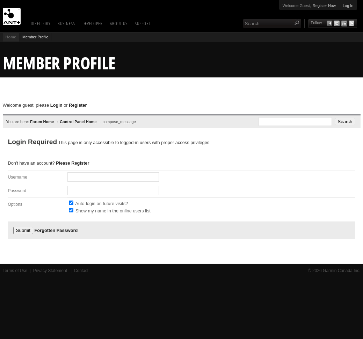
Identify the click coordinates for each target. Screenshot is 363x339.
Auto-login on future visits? (101, 203)
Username (17, 177)
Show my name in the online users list (113, 210)
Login (56, 105)
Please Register (72, 163)
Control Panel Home (78, 122)
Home (11, 37)
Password (17, 190)
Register (78, 105)
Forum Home (42, 122)
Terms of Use (15, 270)
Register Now (324, 5)
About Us (119, 23)
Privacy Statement (50, 270)
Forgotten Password (56, 230)
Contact (81, 270)
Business (66, 23)
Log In (348, 5)
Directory (40, 23)
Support (143, 23)
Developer (92, 23)
